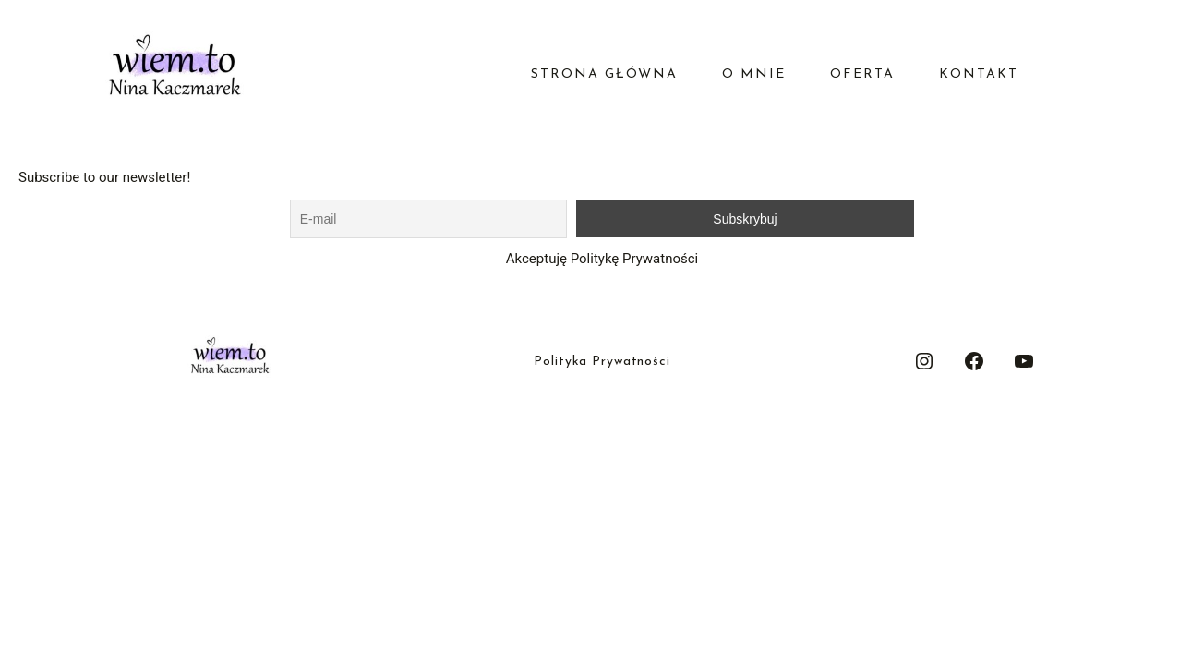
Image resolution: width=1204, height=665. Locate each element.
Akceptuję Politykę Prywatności (602, 258)
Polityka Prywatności (602, 362)
